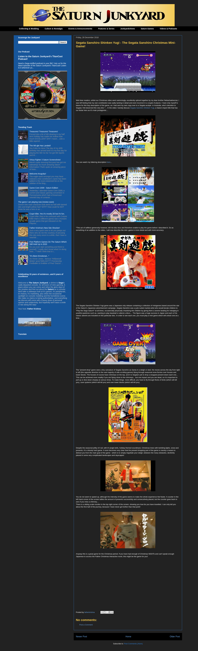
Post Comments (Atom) (133, 644)
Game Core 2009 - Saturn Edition (44, 188)
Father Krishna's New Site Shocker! (45, 228)
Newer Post (81, 636)
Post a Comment (86, 625)
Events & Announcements (80, 29)
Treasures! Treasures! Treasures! (44, 131)
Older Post (175, 636)
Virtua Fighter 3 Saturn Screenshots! (45, 160)
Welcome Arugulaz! (38, 174)
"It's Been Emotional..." (39, 256)
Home (128, 636)
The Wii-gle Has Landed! (40, 146)
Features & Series (106, 29)
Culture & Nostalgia (54, 29)
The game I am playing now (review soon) (36, 202)
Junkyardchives (127, 29)
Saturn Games (147, 29)
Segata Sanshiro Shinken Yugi (142, 108)
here (108, 162)
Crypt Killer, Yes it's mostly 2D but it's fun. (47, 214)
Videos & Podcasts (168, 29)
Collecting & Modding (29, 29)
